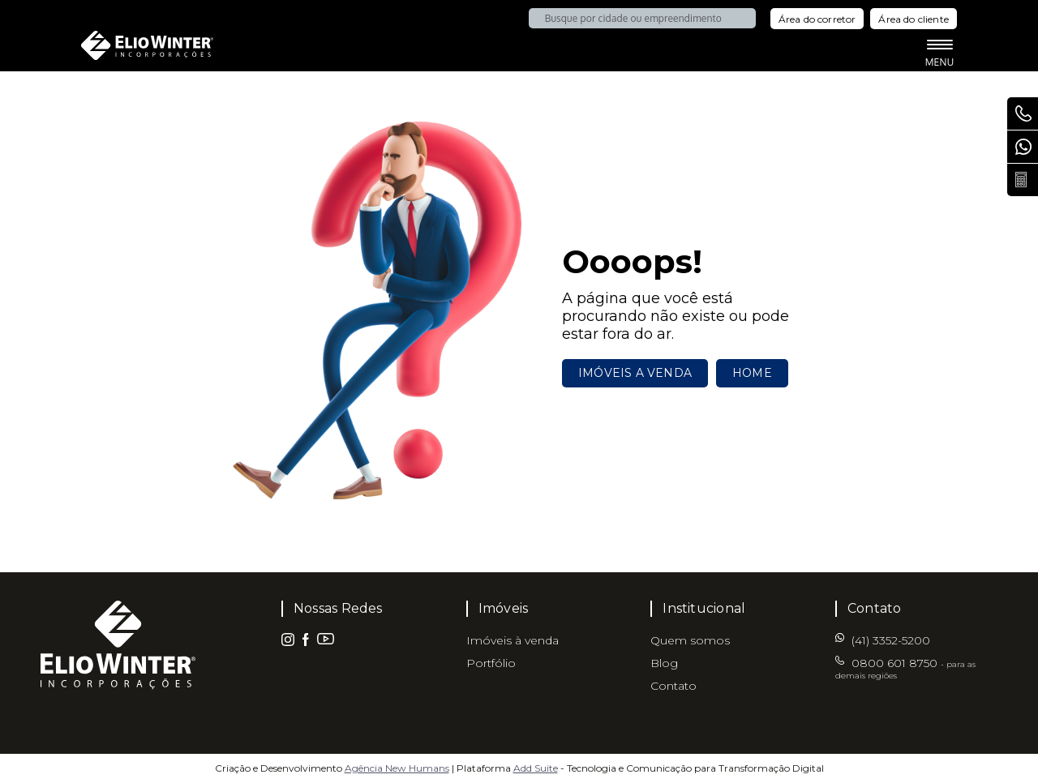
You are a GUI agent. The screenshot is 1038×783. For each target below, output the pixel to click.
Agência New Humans (397, 768)
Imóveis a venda (635, 373)
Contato (673, 685)
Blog (664, 663)
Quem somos (690, 640)
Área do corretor (817, 19)
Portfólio (491, 663)
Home (752, 373)
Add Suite (535, 768)
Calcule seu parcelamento (1026, 180)
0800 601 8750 (1026, 113)
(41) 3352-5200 (1026, 147)
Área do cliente (913, 19)
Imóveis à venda (512, 640)
